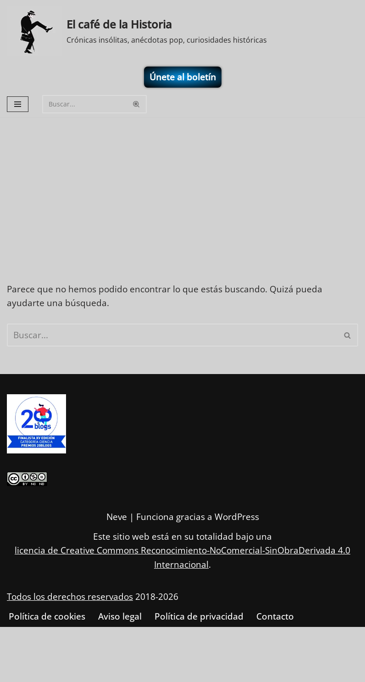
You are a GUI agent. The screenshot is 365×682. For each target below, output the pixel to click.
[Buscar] (84, 104)
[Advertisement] (182, 186)
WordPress (237, 517)
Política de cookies (47, 617)
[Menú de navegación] (17, 104)
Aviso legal (120, 617)
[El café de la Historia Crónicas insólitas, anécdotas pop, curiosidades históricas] (137, 31)
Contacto (275, 617)
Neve (116, 517)
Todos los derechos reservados (70, 597)
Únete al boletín (182, 77)
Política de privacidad (199, 617)
